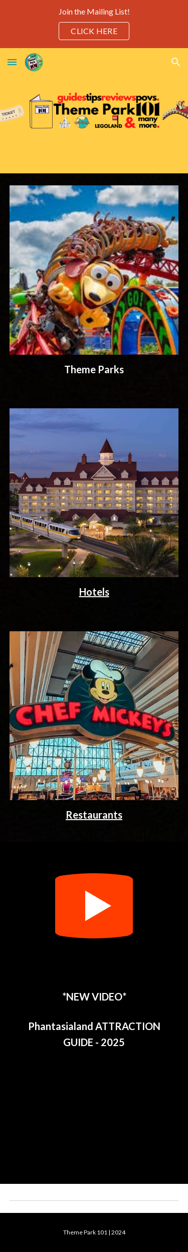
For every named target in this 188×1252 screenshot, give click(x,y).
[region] (94, 24)
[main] (94, 369)
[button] (12, 62)
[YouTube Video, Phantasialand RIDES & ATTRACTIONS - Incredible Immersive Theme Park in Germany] (94, 1114)
